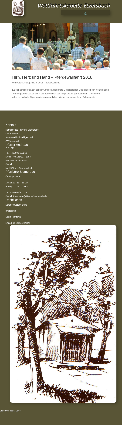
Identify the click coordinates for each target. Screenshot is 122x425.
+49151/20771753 (22, 156)
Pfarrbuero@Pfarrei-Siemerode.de (30, 196)
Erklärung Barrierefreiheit (18, 223)
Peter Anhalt (22, 82)
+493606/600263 (18, 153)
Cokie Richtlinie (13, 217)
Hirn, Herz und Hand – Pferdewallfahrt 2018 (52, 77)
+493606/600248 (18, 192)
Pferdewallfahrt (52, 82)
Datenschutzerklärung (16, 205)
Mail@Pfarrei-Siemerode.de (19, 168)
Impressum (11, 211)
